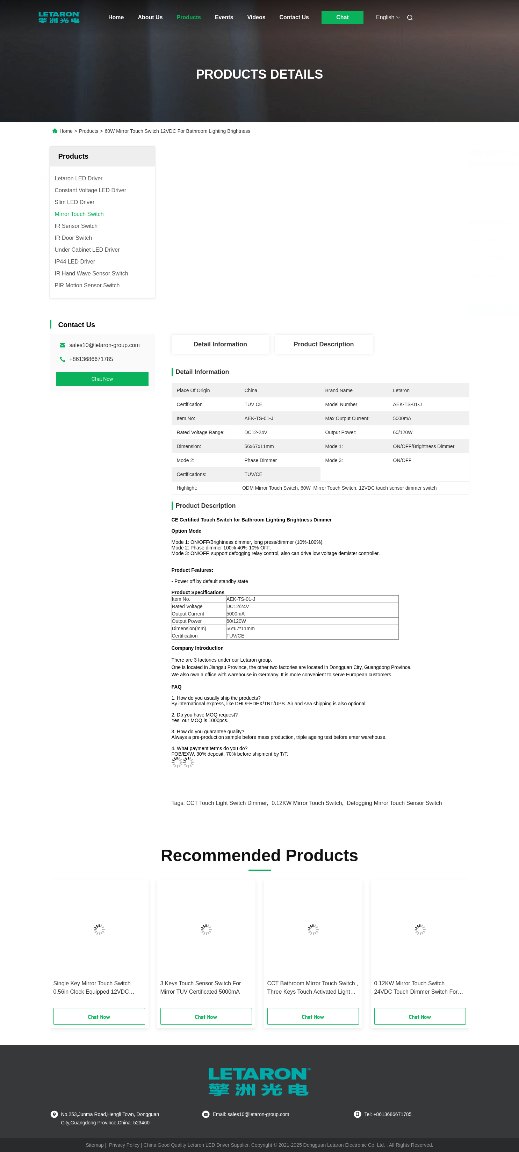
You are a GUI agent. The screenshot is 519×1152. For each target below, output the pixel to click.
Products (189, 17)
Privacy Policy (124, 1145)
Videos (256, 17)
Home (116, 17)
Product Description (324, 344)
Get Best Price (362, 309)
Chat (342, 17)
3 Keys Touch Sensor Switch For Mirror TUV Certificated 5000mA (200, 987)
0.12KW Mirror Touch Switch (307, 803)
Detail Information (220, 344)
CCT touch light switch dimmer (226, 803)
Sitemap (94, 1145)
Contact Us (294, 17)
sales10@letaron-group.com (105, 345)
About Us (150, 17)
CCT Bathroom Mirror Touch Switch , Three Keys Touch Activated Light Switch (312, 988)
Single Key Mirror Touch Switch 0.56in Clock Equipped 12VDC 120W (92, 988)
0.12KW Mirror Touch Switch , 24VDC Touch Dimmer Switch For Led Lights (416, 988)
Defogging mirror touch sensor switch (394, 803)
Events (224, 17)
